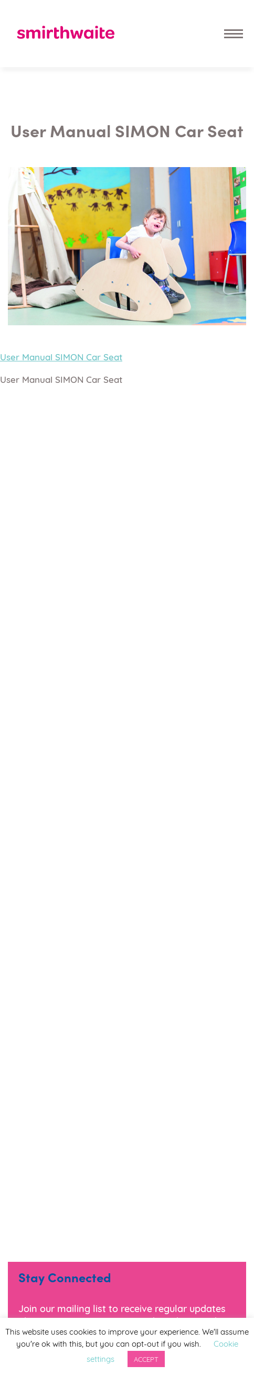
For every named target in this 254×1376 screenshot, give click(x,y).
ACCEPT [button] (146, 1358)
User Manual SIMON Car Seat (61, 356)
